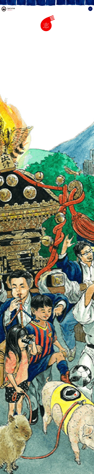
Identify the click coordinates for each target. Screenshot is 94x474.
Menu (90, 9)
